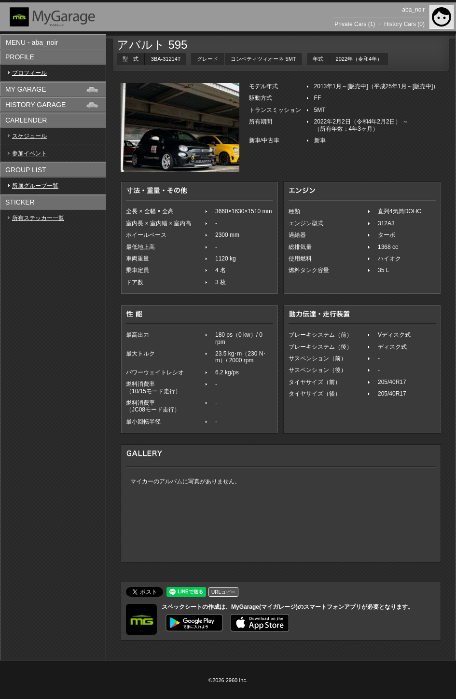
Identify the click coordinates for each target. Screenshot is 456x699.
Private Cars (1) (354, 24)
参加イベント (29, 153)
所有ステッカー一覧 (38, 218)
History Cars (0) (404, 24)
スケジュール (29, 136)
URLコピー (223, 592)
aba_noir (413, 9)
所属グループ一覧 (35, 185)
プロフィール (29, 72)
